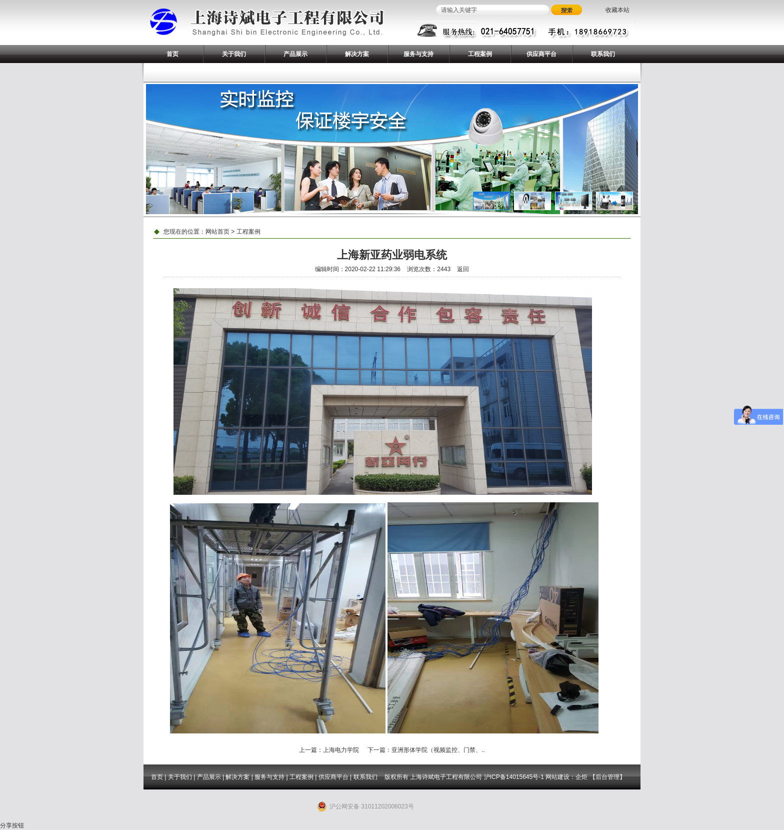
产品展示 (296, 54)
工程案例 (480, 54)
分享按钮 (12, 825)
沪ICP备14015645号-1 (514, 776)
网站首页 (218, 231)
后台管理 (608, 776)
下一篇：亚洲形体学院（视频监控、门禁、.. (426, 749)
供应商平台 (541, 54)
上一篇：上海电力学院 (329, 749)
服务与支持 (419, 54)
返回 (463, 269)
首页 (172, 54)
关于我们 (234, 54)
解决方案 (357, 54)
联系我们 (603, 54)
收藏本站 (618, 10)
